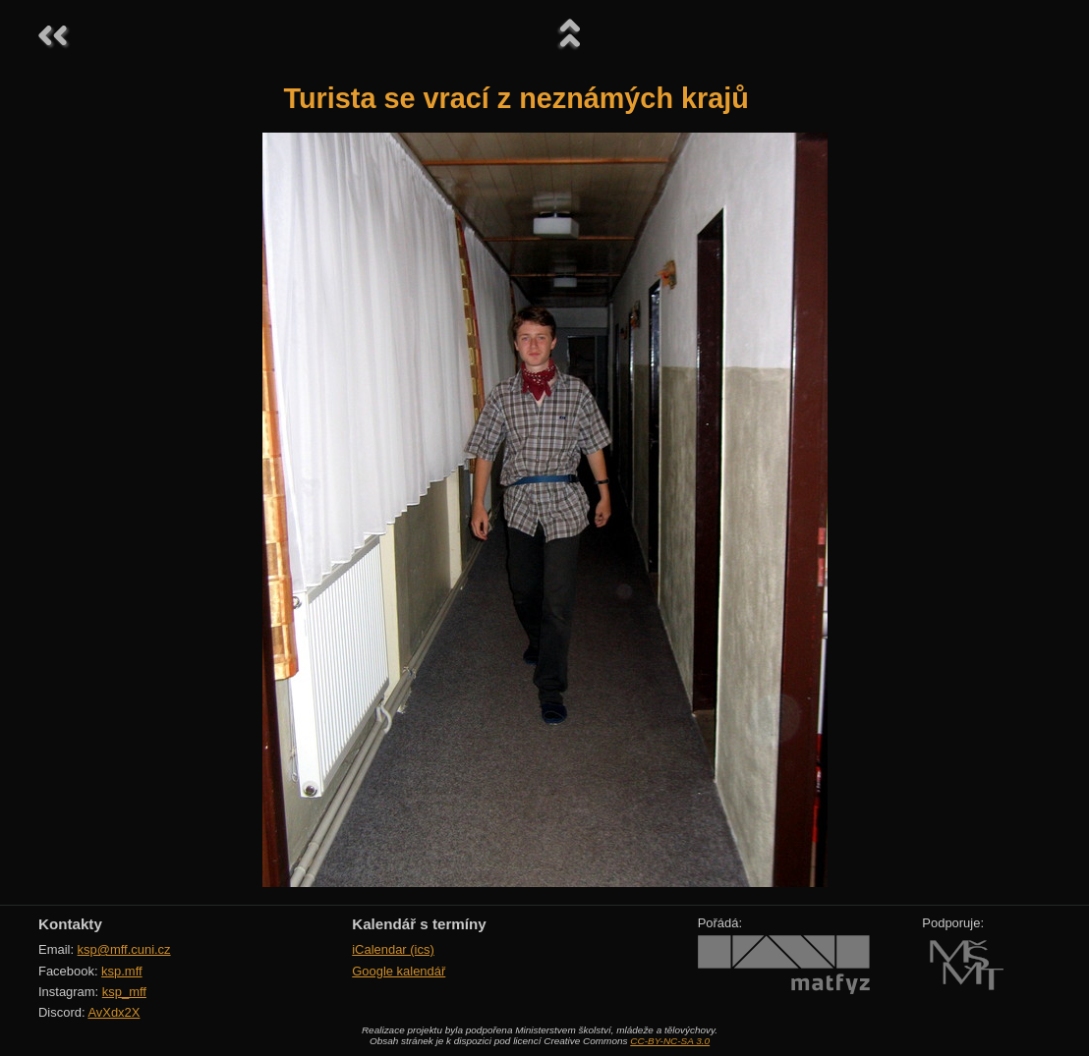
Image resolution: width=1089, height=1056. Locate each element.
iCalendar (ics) (393, 949)
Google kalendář (398, 971)
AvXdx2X (113, 1012)
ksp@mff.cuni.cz (124, 949)
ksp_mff (124, 991)
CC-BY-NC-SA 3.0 (670, 1040)
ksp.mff (122, 971)
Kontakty (70, 924)
